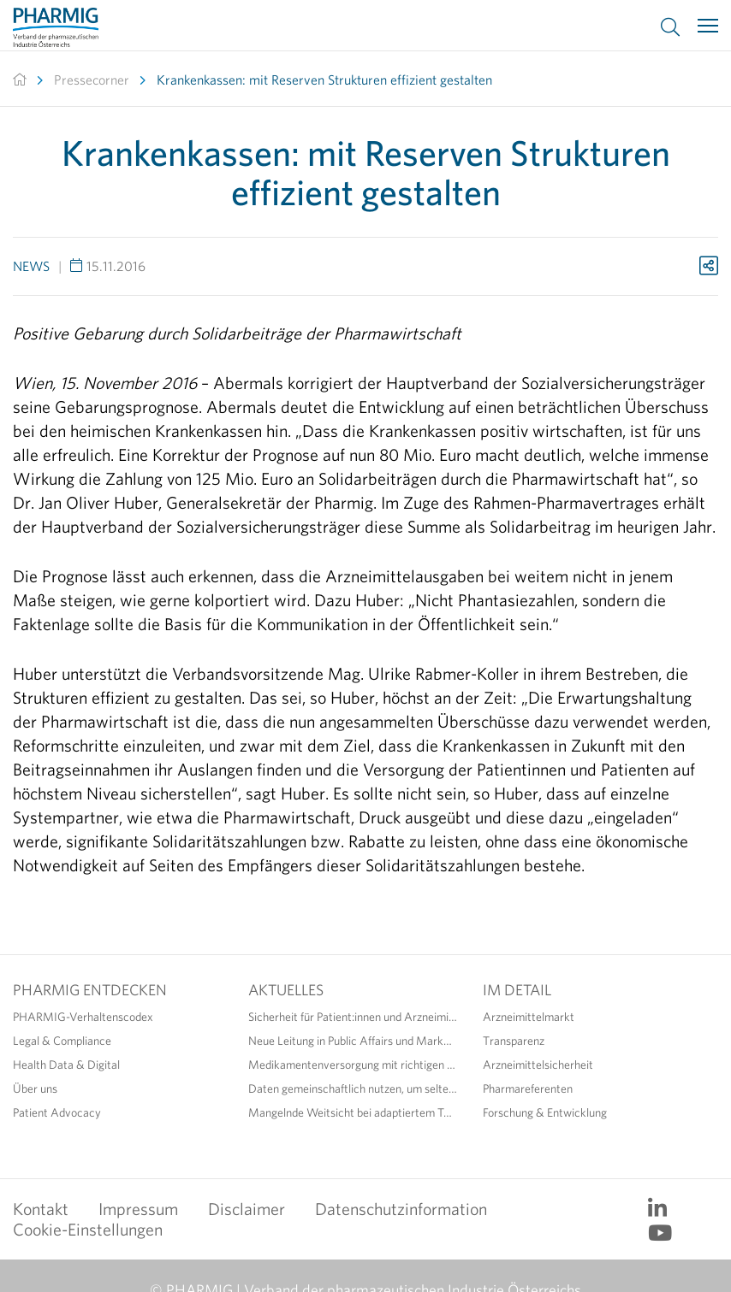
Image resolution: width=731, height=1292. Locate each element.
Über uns (35, 1088)
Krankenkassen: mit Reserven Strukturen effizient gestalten (324, 79)
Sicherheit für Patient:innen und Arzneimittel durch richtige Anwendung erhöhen (353, 1017)
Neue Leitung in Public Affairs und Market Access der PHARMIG (353, 1040)
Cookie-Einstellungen (88, 1229)
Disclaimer (246, 1208)
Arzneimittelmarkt (528, 1017)
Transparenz (513, 1040)
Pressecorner (91, 79)
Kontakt (40, 1208)
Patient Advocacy (57, 1112)
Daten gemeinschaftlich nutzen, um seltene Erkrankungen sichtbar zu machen (353, 1088)
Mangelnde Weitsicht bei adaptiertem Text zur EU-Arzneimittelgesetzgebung (353, 1112)
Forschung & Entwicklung (545, 1112)
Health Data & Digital (66, 1064)
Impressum (138, 1208)
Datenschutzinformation (401, 1208)
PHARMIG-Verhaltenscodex (83, 1017)
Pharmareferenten (528, 1088)
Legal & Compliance (62, 1040)
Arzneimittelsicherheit (538, 1064)
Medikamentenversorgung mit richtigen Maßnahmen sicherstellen (353, 1064)
